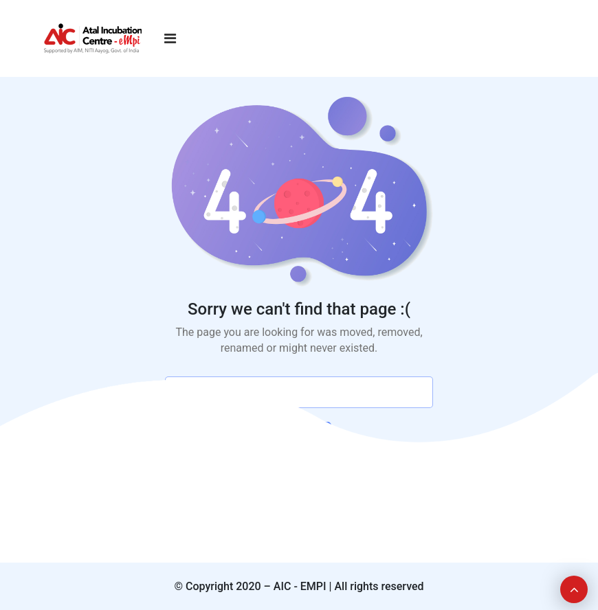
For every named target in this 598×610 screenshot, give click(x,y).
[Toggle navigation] (170, 38)
